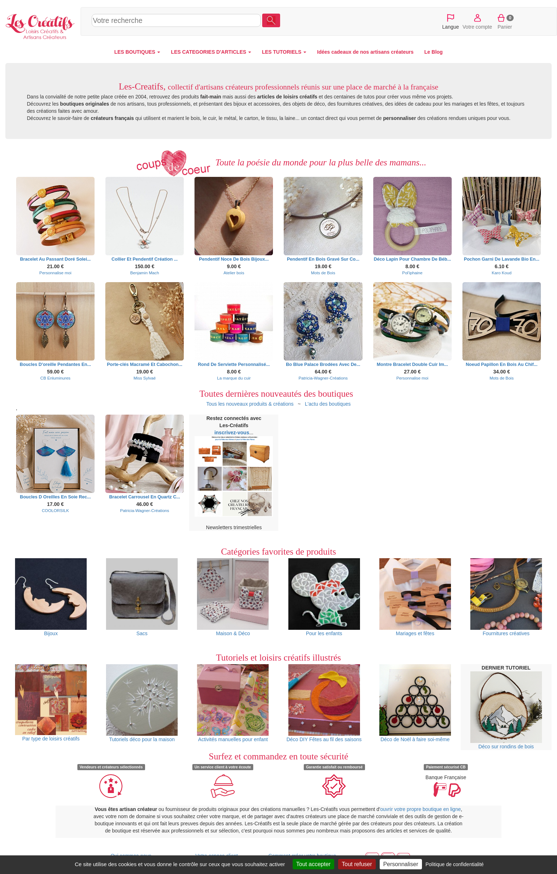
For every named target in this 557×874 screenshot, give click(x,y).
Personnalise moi (55, 272)
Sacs (142, 597)
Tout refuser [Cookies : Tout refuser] (357, 864)
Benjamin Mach (144, 272)
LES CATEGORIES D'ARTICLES (211, 52)
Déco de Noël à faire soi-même (415, 703)
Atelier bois (234, 272)
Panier (505, 21)
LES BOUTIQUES (137, 52)
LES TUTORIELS (284, 52)
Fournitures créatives (506, 597)
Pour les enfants (324, 597)
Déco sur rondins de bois (506, 710)
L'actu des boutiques (328, 404)
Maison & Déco (233, 597)
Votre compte (477, 21)
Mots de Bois (323, 272)
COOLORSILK (55, 510)
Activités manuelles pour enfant (233, 703)
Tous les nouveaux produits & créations (250, 404)
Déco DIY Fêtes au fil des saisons (324, 703)
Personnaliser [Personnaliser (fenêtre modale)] (400, 864)
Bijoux (51, 597)
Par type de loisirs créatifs (51, 703)
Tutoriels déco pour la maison (142, 703)
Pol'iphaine (412, 272)
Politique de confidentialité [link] (455, 864)
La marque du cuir (234, 378)
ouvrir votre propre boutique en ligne (420, 809)
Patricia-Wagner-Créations (323, 378)
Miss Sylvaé (145, 378)
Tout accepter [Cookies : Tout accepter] (313, 864)
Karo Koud (502, 272)
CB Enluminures (55, 378)
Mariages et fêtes (415, 597)
